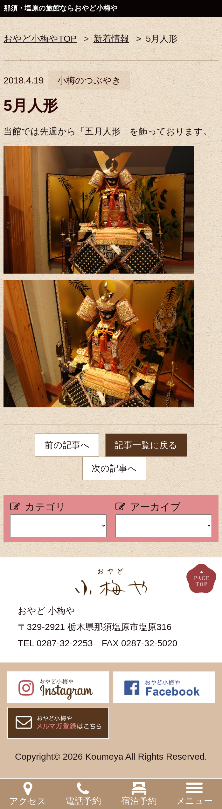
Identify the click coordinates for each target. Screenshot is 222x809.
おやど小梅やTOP (40, 38)
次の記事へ (114, 468)
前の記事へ (67, 445)
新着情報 (111, 38)
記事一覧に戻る (145, 445)
